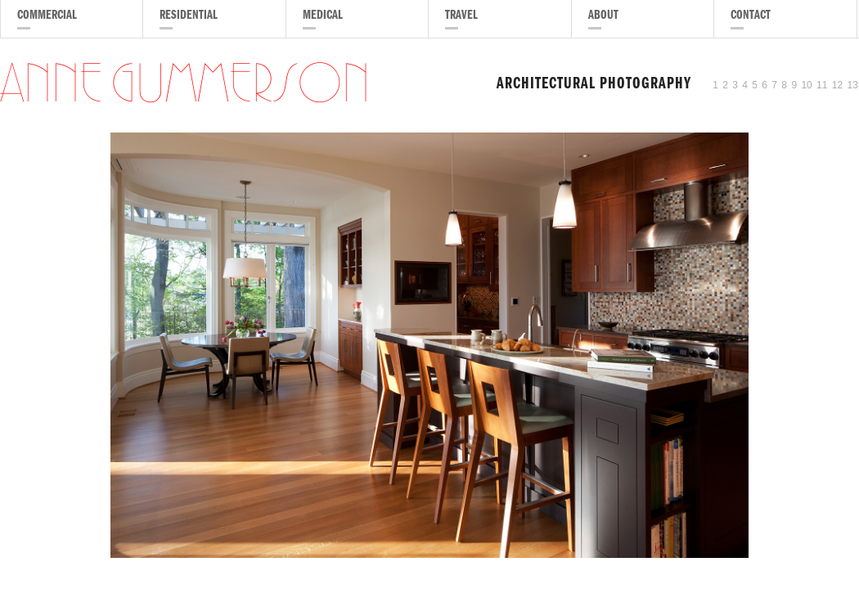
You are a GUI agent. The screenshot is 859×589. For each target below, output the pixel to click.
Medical (323, 16)
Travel (461, 16)
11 (821, 85)
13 (853, 85)
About (603, 16)
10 (806, 85)
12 (837, 85)
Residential (189, 16)
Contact (751, 16)
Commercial (47, 16)
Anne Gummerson (185, 85)
